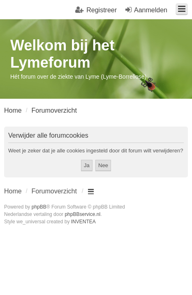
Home (13, 191)
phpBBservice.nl (82, 214)
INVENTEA (83, 222)
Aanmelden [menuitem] (150, 10)
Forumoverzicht (54, 191)
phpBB (39, 207)
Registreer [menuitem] (101, 10)
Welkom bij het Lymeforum (62, 54)
